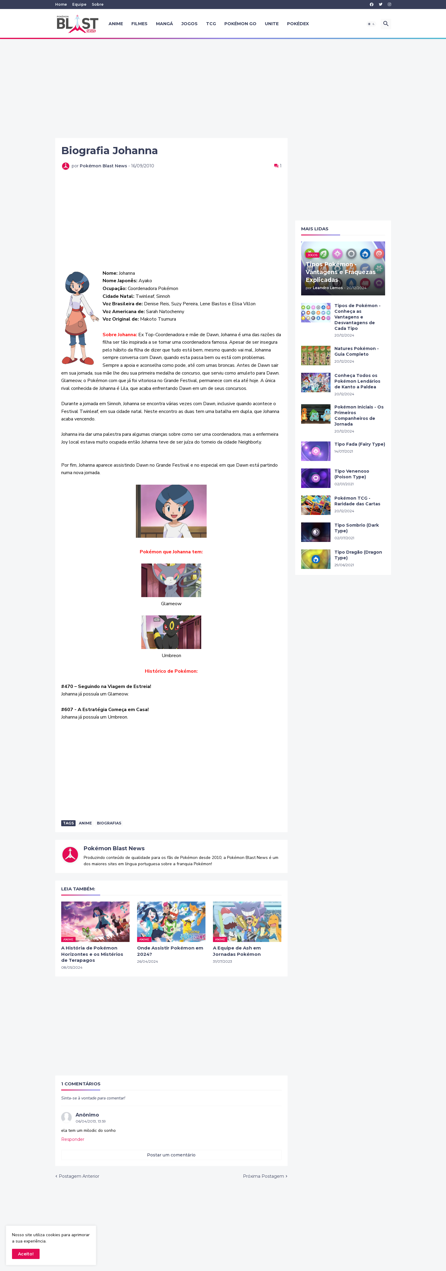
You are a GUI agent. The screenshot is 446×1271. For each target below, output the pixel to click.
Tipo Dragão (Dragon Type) (358, 555)
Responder (72, 1139)
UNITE (272, 23)
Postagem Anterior (79, 1176)
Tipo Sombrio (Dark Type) (356, 528)
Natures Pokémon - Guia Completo (356, 351)
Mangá (164, 23)
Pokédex (298, 23)
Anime (116, 23)
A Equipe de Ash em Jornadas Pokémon (237, 951)
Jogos (189, 23)
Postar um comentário (171, 1155)
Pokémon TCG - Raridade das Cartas (357, 501)
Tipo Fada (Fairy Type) (359, 444)
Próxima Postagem (263, 1176)
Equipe (79, 4)
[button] (371, 24)
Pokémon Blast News (114, 848)
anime (85, 823)
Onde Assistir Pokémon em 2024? (170, 951)
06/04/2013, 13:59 (91, 1121)
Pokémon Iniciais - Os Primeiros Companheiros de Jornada (359, 415)
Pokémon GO (240, 23)
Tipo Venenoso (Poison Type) (351, 474)
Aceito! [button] (26, 1254)
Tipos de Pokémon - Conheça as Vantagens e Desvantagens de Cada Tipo (357, 317)
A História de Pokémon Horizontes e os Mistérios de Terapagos (92, 954)
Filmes (139, 23)
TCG (211, 23)
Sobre (97, 4)
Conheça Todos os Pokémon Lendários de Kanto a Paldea (357, 381)
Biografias (109, 823)
